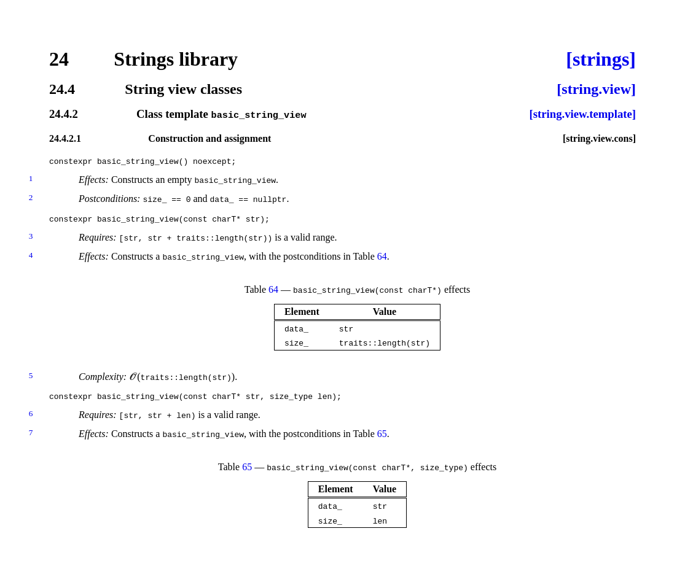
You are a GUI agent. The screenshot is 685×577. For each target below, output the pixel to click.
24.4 (62, 89)
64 (382, 256)
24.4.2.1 (65, 138)
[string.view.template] (583, 114)
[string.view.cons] (599, 138)
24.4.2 (63, 114)
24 (59, 59)
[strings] (601, 59)
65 (382, 433)
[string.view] (596, 89)
